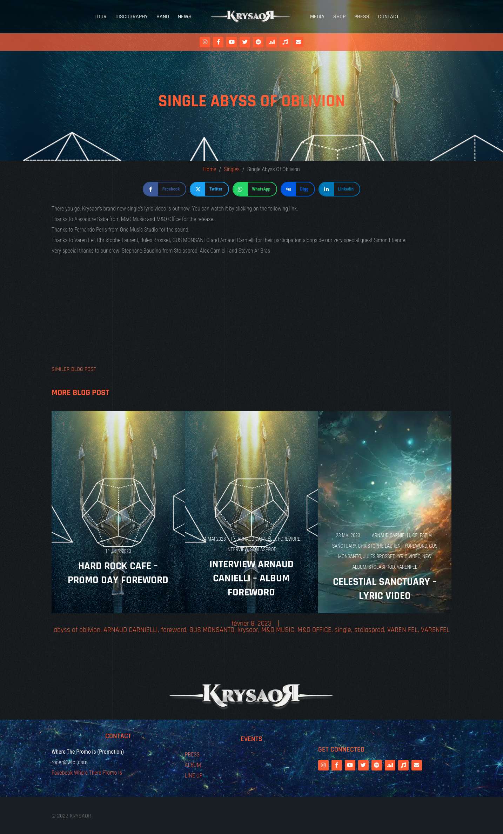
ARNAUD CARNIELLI (256, 539)
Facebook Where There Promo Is (87, 772)
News (185, 16)
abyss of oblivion (77, 629)
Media (317, 16)
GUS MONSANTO (211, 629)
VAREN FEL (402, 629)
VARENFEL (407, 567)
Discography (131, 16)
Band (162, 16)
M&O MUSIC (277, 629)
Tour (101, 16)
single (343, 629)
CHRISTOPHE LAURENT (380, 546)
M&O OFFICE (314, 629)
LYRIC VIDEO (408, 556)
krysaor (247, 629)
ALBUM (193, 765)
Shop (339, 16)
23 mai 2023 (348, 535)
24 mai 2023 (214, 539)
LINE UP (194, 775)
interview (237, 549)
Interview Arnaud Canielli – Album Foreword (251, 578)
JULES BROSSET (378, 556)
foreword (289, 539)
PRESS (192, 754)
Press (361, 16)
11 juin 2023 (118, 551)
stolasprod (263, 549)
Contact (388, 16)
